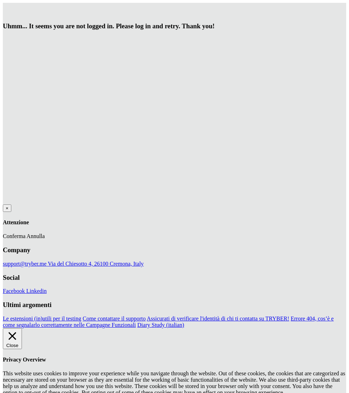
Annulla (36, 236)
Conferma (14, 236)
